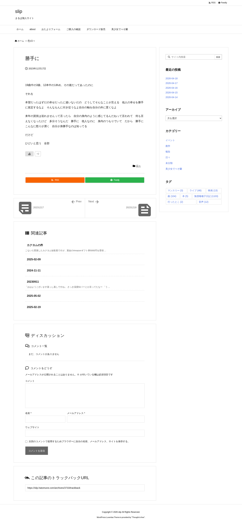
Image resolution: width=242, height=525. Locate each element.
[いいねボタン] (29, 153)
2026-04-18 (172, 78)
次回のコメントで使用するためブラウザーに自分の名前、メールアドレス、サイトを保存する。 (79, 441)
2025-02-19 (34, 307)
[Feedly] (114, 180)
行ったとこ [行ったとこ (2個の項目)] (175, 202)
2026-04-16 (172, 87)
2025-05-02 (34, 295)
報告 (168, 151)
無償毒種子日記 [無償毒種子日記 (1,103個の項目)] (206, 196)
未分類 (169, 163)
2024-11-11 (34, 270)
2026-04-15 (172, 92)
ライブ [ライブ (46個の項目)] (195, 190)
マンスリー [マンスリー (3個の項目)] (175, 190)
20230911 (33, 281)
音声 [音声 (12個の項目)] (203, 202)
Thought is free (138, 517)
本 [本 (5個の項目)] (185, 196)
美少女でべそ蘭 (174, 168)
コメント (30, 381)
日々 (33, 41)
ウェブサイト (32, 427)
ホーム (20, 41)
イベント (170, 140)
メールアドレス (76, 413)
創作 (168, 146)
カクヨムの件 (35, 245)
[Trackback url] (85, 487)
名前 (28, 413)
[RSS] (55, 180)
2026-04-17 (172, 83)
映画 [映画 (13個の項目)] (213, 190)
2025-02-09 (34, 259)
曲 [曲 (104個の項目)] (172, 196)
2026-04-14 (172, 97)
